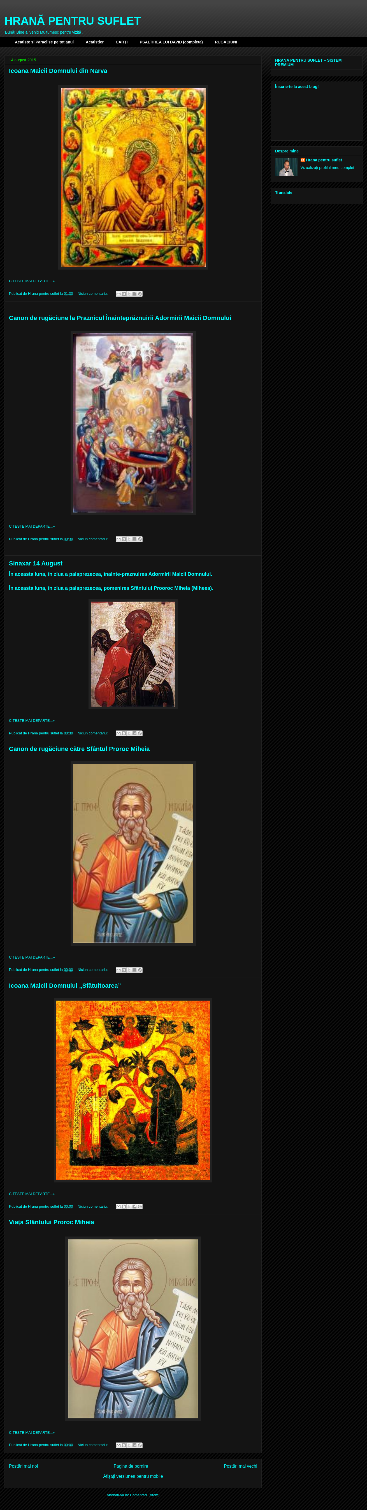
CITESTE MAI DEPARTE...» (32, 281)
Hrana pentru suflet (324, 160)
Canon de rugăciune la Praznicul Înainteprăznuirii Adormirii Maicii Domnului (120, 317)
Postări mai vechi (240, 1466)
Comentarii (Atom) (144, 1495)
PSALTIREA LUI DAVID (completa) (171, 42)
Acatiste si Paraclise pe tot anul (44, 42)
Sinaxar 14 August (35, 563)
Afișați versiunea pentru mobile (133, 1476)
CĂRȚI (122, 42)
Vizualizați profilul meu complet (327, 167)
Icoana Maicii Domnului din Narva (58, 70)
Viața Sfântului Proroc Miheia (51, 1222)
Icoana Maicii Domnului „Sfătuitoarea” (65, 985)
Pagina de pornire (131, 1466)
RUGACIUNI (226, 42)
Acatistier (95, 42)
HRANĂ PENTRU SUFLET (72, 21)
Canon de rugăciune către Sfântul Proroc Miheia (79, 748)
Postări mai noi (23, 1466)
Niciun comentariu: (93, 293)
